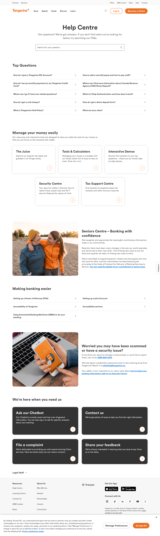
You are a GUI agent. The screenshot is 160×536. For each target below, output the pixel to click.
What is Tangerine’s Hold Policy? (28, 110)
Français (145, 3)
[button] (36, 11)
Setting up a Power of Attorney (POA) (30, 298)
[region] (80, 525)
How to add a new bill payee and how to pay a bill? (107, 75)
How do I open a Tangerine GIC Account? (32, 75)
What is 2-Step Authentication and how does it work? (108, 94)
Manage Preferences (116, 525)
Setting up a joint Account (95, 298)
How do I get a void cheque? (26, 102)
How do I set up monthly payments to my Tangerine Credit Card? (40, 84)
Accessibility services (93, 306)
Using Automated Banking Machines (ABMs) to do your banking (39, 316)
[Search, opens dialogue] (105, 11)
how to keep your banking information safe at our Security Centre (114, 372)
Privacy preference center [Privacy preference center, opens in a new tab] (33, 531)
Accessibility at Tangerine (25, 306)
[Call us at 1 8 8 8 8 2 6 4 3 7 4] (104, 357)
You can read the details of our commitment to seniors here (117, 266)
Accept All (141, 525)
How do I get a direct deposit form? (99, 102)
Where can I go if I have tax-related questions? (35, 94)
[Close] (156, 517)
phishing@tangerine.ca (114, 365)
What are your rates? (93, 110)
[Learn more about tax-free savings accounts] (45, 451)
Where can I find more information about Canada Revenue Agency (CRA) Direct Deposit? (110, 84)
